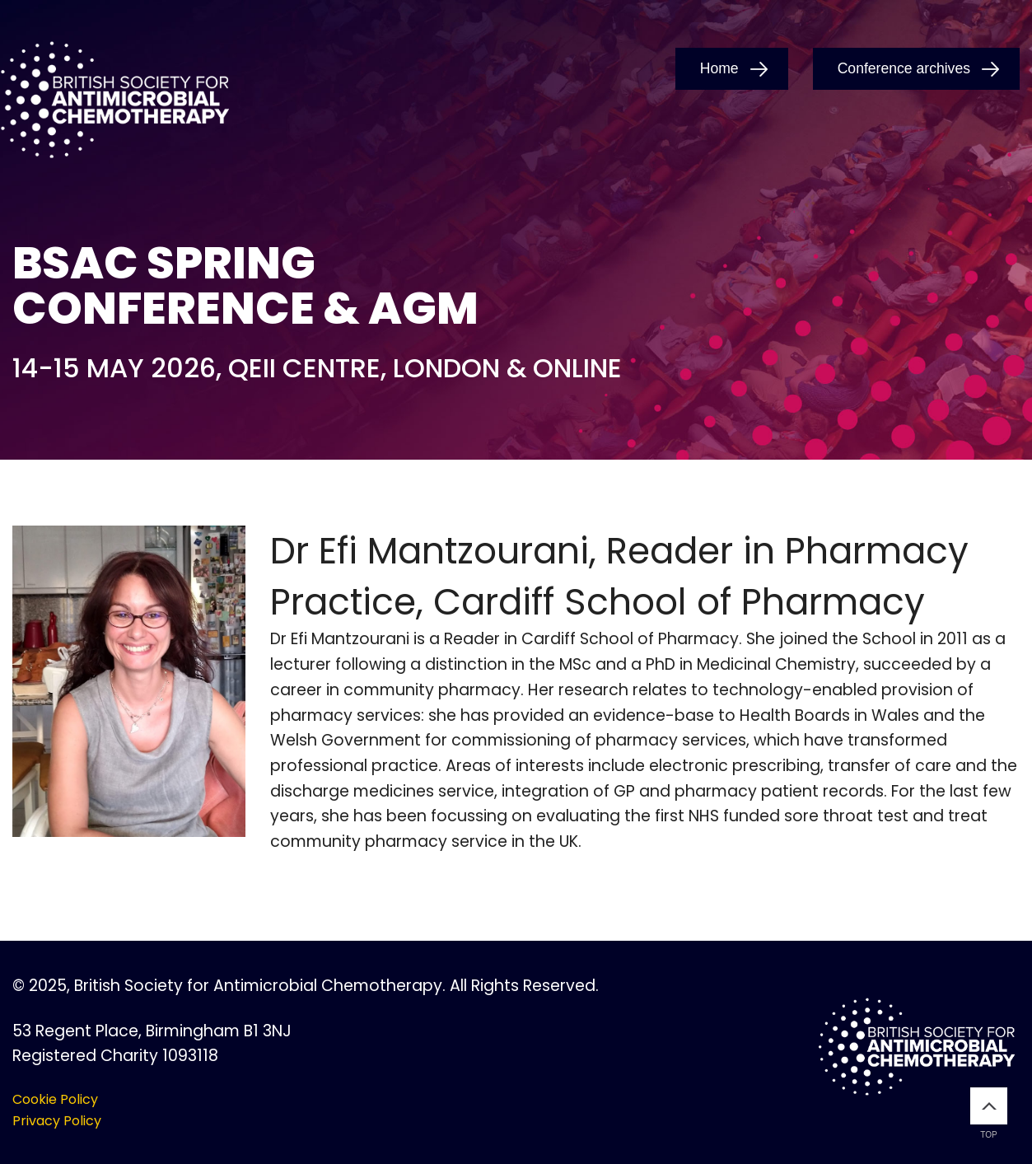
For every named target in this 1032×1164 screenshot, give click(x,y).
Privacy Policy (56, 1120)
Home (719, 68)
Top (988, 1113)
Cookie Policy (55, 1099)
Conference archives (904, 68)
